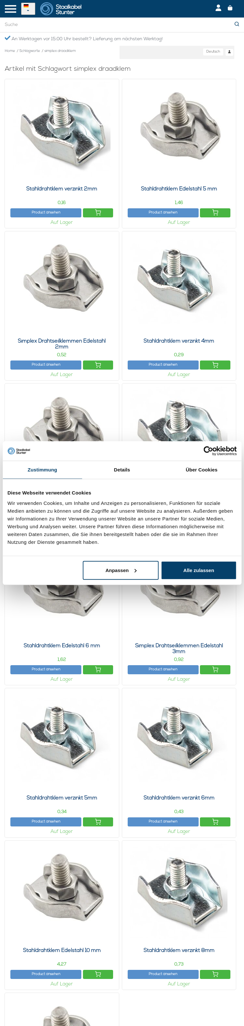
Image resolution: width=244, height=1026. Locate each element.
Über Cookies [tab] (201, 469)
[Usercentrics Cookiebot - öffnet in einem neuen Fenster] (208, 451)
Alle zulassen (198, 570)
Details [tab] (122, 469)
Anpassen (120, 570)
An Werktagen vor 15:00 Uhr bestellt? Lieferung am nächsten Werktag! (84, 39)
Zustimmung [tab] (42, 469)
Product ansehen (46, 212)
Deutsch (213, 52)
